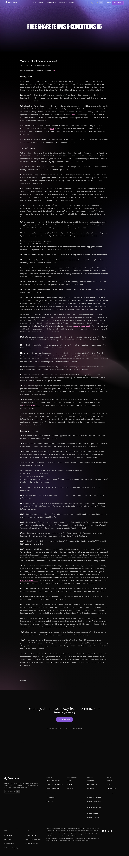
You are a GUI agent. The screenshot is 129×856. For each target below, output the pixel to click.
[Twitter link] (108, 831)
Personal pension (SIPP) (53, 788)
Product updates (112, 793)
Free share (49, 801)
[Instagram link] (111, 831)
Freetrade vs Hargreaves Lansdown (94, 802)
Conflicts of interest (31, 831)
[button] (39, 3)
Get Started (117, 2)
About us (109, 780)
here (54, 71)
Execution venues (30, 835)
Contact (69, 780)
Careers (109, 784)
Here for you (70, 788)
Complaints (70, 784)
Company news (111, 788)
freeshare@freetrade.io (82, 326)
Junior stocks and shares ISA (54, 784)
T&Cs (6, 831)
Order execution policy (11, 848)
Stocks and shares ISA (52, 780)
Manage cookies (9, 843)
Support (71, 2)
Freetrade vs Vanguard (93, 817)
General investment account (54, 793)
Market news (90, 788)
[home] (11, 2)
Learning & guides (92, 784)
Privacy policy (8, 835)
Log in (109, 2)
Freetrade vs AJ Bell (92, 813)
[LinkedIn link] (103, 831)
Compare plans (50, 797)
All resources (90, 780)
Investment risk (71, 793)
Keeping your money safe (32, 839)
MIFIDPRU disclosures (31, 843)
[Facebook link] (106, 831)
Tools (88, 793)
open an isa (64, 719)
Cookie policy (8, 839)
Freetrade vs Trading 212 (94, 797)
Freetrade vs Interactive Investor (94, 808)
